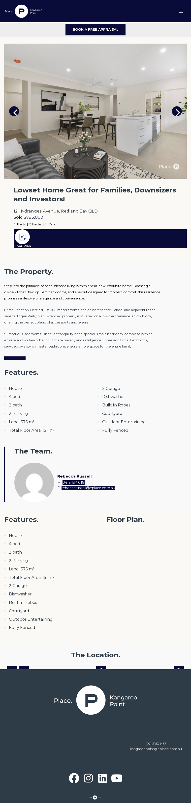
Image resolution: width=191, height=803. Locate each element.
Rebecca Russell (74, 476)
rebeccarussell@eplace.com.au (88, 488)
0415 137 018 (74, 482)
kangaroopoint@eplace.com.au (156, 749)
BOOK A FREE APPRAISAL (96, 29)
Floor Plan (22, 246)
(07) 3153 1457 (156, 744)
